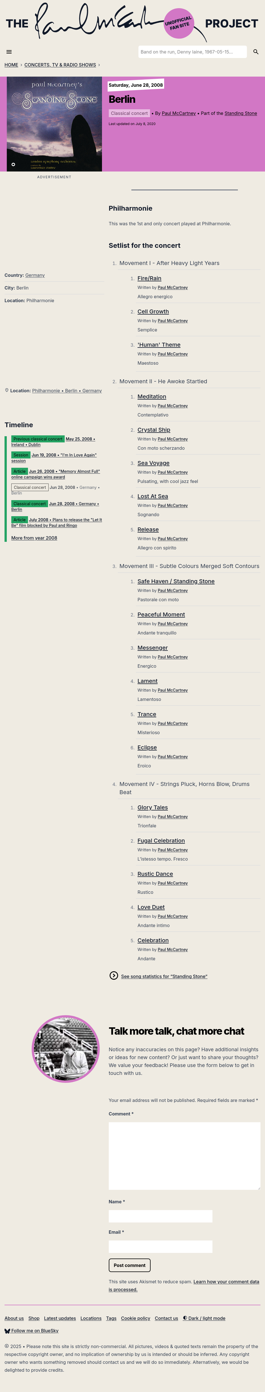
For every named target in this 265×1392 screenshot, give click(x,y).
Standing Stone (241, 113)
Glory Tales (153, 807)
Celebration (153, 940)
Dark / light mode (204, 1318)
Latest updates (60, 1318)
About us (14, 1318)
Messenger (153, 647)
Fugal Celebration (161, 840)
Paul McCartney (179, 113)
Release (148, 529)
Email (116, 1232)
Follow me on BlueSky (31, 1330)
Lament (148, 681)
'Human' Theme (159, 344)
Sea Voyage (154, 463)
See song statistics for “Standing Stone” (164, 976)
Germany (35, 275)
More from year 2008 (34, 538)
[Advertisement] (54, 220)
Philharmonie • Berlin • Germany (67, 390)
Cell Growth (153, 311)
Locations (91, 1318)
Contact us (166, 1318)
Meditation (152, 396)
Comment (121, 1114)
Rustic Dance (155, 873)
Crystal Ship (154, 429)
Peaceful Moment (161, 614)
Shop (34, 1318)
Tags (111, 1318)
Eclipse (147, 747)
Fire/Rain (150, 278)
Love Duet (151, 907)
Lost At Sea (153, 496)
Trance (147, 714)
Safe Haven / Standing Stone (176, 581)
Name (117, 1201)
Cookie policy (135, 1318)
